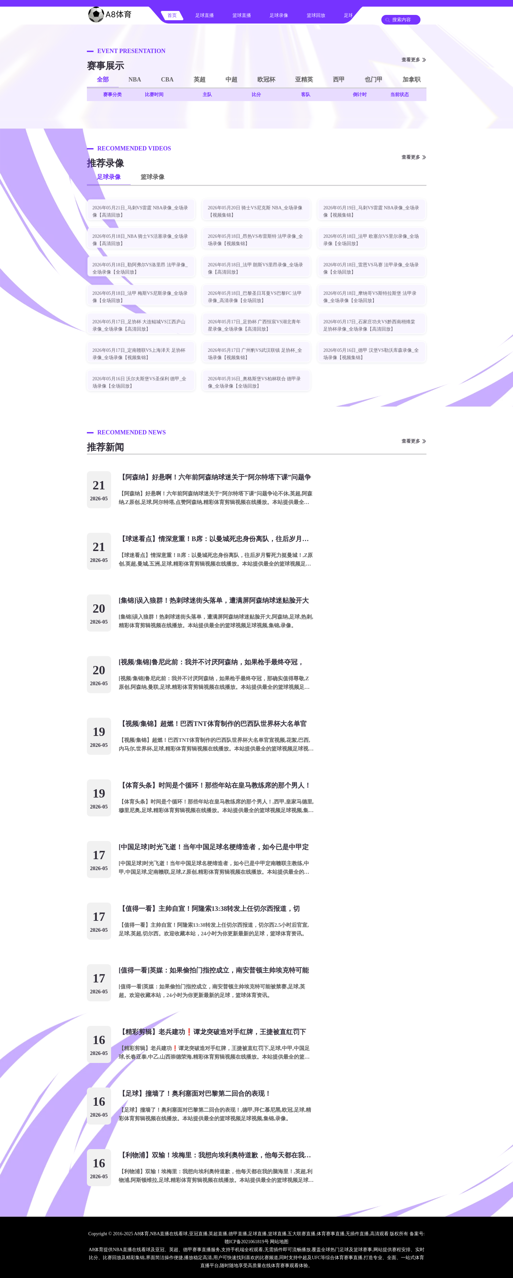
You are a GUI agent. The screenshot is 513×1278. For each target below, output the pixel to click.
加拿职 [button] (411, 79)
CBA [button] (167, 79)
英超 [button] (200, 79)
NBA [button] (135, 79)
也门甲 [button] (374, 79)
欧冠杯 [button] (266, 79)
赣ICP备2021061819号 (246, 1241)
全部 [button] (103, 79)
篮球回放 (316, 15)
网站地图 (279, 1241)
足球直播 (204, 15)
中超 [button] (231, 79)
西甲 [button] (339, 79)
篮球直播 (241, 15)
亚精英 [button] (304, 79)
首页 (172, 15)
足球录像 (279, 15)
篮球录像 (152, 177)
